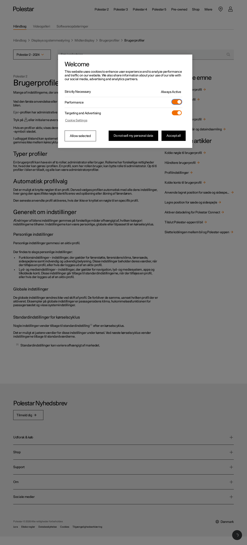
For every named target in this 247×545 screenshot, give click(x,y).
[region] (125, 101)
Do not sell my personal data (133, 135)
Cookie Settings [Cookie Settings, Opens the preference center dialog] (76, 120)
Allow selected (80, 136)
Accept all (173, 135)
